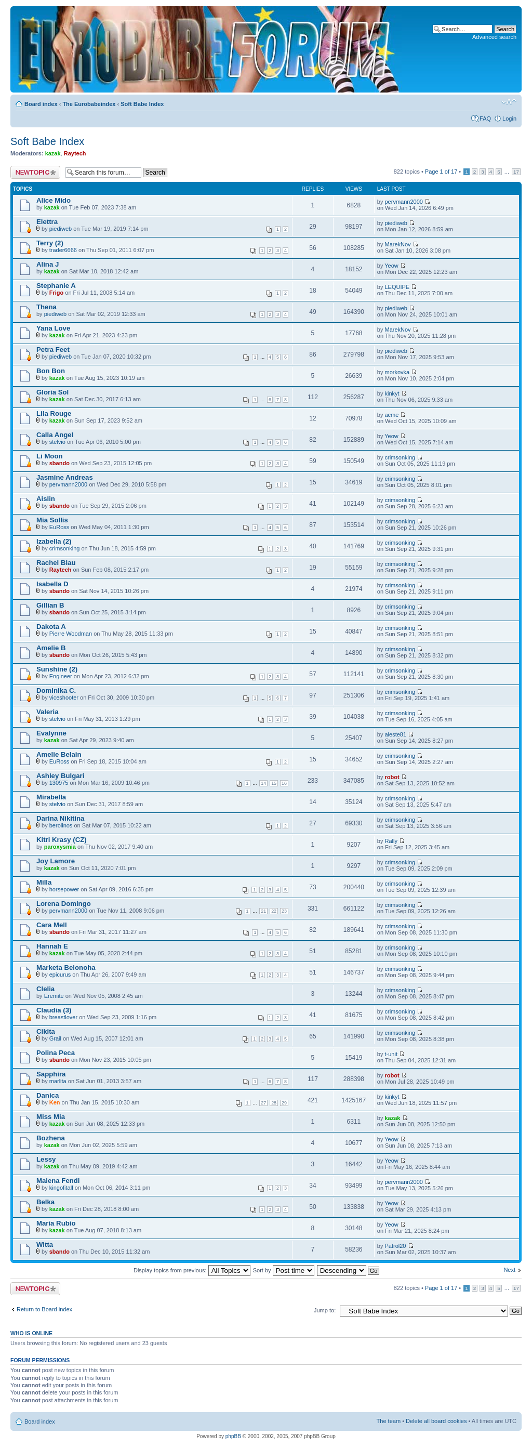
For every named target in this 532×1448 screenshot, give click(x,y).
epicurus (60, 974)
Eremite (54, 996)
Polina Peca (55, 1053)
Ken (54, 1102)
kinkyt (392, 393)
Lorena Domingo (63, 903)
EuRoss (59, 527)
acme (392, 415)
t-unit (391, 1054)
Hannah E (52, 946)
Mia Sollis (52, 520)
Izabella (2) (53, 541)
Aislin (45, 499)
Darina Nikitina (60, 818)
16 (284, 783)
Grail (55, 1038)
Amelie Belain (59, 754)
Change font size (508, 102)
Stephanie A (56, 285)
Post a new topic (35, 172)
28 (273, 1102)
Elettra (47, 222)
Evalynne (51, 733)
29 (284, 1102)
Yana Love (53, 328)
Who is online (31, 1333)
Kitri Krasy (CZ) (61, 840)
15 (273, 783)
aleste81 (396, 734)
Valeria (47, 712)
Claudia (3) (53, 1010)
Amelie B (50, 648)
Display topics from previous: (192, 1270)
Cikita (45, 1031)
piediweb (60, 229)
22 (273, 911)
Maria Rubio (55, 1223)
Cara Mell (51, 925)
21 (263, 911)
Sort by (283, 1270)
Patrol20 (395, 1246)
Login (509, 118)
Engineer (60, 676)
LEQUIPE (397, 287)
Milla (43, 882)
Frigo (56, 292)
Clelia (45, 989)
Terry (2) (49, 243)
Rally (391, 841)
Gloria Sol (52, 392)
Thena (46, 307)
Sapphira (50, 1074)
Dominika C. (56, 690)
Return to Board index (44, 1309)
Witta (44, 1244)
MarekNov (398, 244)
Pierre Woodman (70, 633)
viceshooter (63, 697)
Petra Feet (53, 349)
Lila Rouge (53, 413)
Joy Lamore (55, 861)
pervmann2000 (404, 202)
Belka (45, 1202)
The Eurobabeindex (88, 104)
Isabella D (52, 584)
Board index (41, 104)
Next (509, 1270)
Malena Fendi (58, 1180)
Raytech (75, 153)
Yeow (391, 265)
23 (284, 911)
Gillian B (50, 605)
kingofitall (61, 1187)
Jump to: (325, 1310)
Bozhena (50, 1138)
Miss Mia (50, 1117)
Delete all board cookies (436, 1421)
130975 (59, 783)
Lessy (46, 1159)
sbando (59, 463)
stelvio (57, 442)
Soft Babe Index (142, 104)
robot (392, 777)
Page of (441, 171)
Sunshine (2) (56, 669)
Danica (47, 1095)
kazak (53, 153)
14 (263, 783)
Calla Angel (54, 435)
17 (516, 172)
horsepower (64, 889)
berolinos (61, 825)
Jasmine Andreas (64, 477)
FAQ (485, 118)
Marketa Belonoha (66, 967)
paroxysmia (60, 847)
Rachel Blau (56, 563)
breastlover (63, 1017)
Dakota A (51, 626)
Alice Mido (53, 200)
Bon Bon (50, 371)
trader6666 (63, 250)
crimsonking (400, 457)
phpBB (233, 1436)
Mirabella (51, 797)
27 (263, 1102)
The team (389, 1421)
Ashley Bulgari (60, 776)
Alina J (47, 264)
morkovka (397, 372)
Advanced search (494, 37)
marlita (57, 1081)
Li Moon (49, 456)
